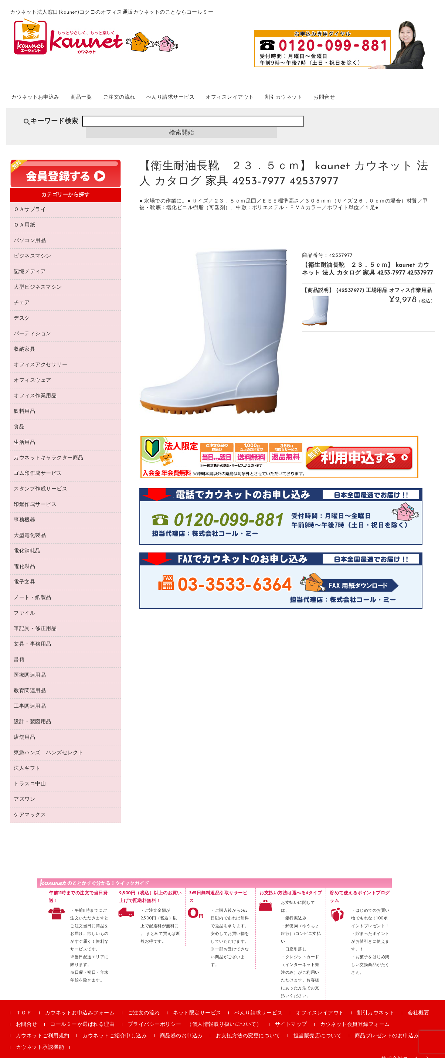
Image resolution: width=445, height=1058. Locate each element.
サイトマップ (291, 1016)
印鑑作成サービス (35, 496)
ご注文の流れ (147, 99)
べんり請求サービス (209, 99)
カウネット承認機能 (40, 1039)
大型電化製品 (30, 527)
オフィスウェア (32, 372)
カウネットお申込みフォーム (80, 1004)
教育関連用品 (30, 682)
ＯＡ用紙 (24, 217)
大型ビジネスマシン (38, 279)
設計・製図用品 (32, 713)
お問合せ (395, 99)
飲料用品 (24, 403)
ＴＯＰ (24, 1004)
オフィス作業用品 (35, 387)
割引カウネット (346, 99)
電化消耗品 (27, 542)
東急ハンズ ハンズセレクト (49, 744)
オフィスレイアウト (280, 99)
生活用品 (24, 434)
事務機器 (24, 511)
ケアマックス (30, 806)
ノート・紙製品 (32, 589)
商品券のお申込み (181, 1027)
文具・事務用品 (32, 636)
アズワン (24, 791)
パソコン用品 (30, 232)
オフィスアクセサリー (40, 356)
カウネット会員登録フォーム (355, 1016)
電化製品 (24, 558)
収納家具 (24, 341)
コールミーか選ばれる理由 (82, 1016)
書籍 (19, 651)
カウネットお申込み (45, 99)
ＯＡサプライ (30, 201)
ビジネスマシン (32, 248)
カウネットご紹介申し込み (114, 1027)
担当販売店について (317, 1027)
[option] (213, 323)
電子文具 (24, 573)
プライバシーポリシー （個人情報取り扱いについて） (195, 1016)
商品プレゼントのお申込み (387, 1027)
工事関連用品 (30, 698)
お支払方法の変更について (248, 1027)
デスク (22, 310)
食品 (19, 418)
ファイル (24, 605)
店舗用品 (24, 729)
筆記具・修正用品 (35, 620)
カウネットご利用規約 (42, 1027)
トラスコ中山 (30, 775)
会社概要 (418, 1004)
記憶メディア (30, 263)
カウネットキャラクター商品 (49, 449)
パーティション (32, 325)
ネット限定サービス (197, 1004)
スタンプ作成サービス (40, 480)
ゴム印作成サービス (38, 465)
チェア (22, 294)
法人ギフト (27, 760)
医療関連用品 (30, 667)
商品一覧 (101, 99)
